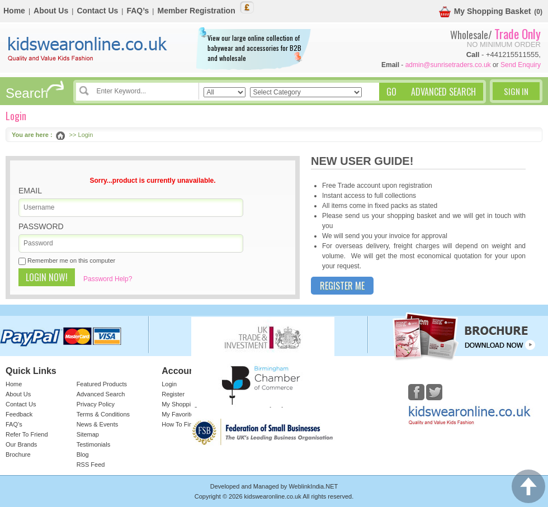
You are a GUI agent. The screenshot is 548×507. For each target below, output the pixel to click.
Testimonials (94, 444)
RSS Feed (91, 464)
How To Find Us (183, 424)
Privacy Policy (96, 404)
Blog (83, 454)
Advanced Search (101, 394)
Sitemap (88, 434)
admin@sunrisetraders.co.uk (448, 65)
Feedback (19, 414)
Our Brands (21, 444)
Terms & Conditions (103, 414)
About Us (51, 10)
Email (30, 190)
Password (41, 226)
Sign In (516, 91)
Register (173, 394)
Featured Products (102, 384)
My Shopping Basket (485, 12)
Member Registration (196, 10)
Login (169, 384)
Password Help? (107, 279)
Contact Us (97, 10)
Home (14, 10)
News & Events (98, 424)
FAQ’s (137, 10)
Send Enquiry (520, 65)
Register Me (342, 285)
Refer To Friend (27, 434)
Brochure (18, 454)
